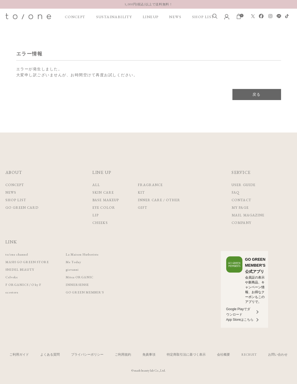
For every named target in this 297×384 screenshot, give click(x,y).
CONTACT (241, 200)
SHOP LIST (203, 16)
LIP (95, 215)
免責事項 (148, 354)
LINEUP (150, 16)
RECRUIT (249, 354)
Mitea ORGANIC (85, 277)
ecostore (12, 292)
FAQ (235, 192)
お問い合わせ (278, 354)
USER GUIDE (243, 185)
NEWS (175, 16)
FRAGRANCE (150, 185)
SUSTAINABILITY (114, 16)
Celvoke (12, 277)
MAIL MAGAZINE (248, 215)
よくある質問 (50, 354)
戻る (256, 94)
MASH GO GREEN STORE (29, 262)
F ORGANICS (17, 284)
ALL (96, 185)
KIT (141, 192)
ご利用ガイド (19, 354)
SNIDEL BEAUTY (20, 269)
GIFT (142, 207)
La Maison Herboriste (88, 254)
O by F (38, 284)
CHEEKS (100, 222)
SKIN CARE (103, 192)
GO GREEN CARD (22, 207)
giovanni (77, 269)
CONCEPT (75, 16)
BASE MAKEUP (105, 200)
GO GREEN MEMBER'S (91, 292)
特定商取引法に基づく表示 (186, 354)
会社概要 (223, 354)
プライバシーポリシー (87, 354)
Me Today (78, 262)
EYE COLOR (103, 207)
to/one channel (17, 254)
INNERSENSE (82, 284)
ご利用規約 (123, 354)
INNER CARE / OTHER (159, 200)
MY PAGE (240, 207)
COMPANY (241, 222)
